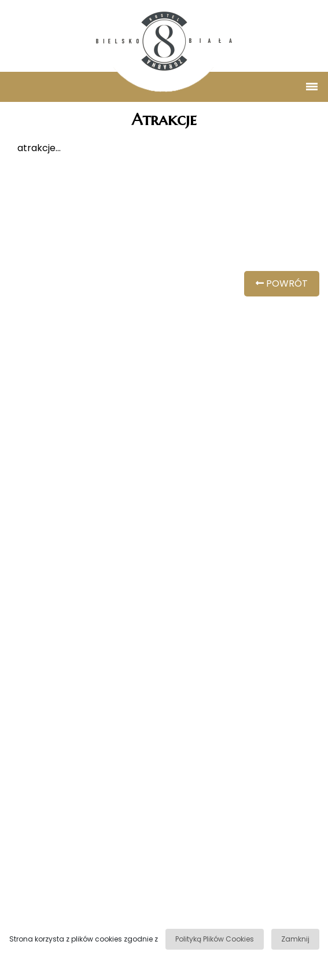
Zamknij (295, 939)
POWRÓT (282, 283)
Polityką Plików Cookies (214, 939)
